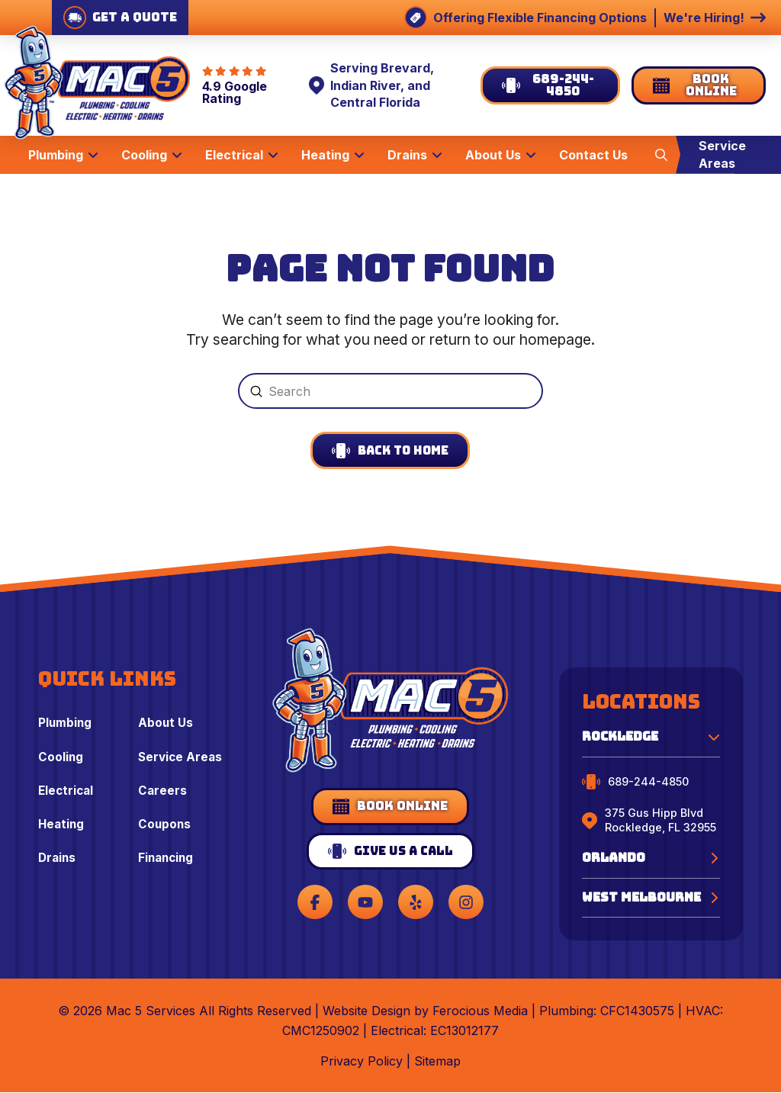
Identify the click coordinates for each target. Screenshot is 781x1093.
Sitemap (437, 1061)
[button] (661, 154)
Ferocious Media (480, 1011)
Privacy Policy (361, 1061)
